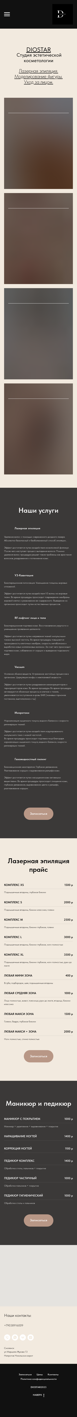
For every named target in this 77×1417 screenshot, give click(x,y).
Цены (40, 1374)
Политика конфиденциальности (39, 1379)
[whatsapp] (15, 1337)
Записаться (25, 1374)
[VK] (23, 1337)
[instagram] (31, 1337)
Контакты (53, 1374)
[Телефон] (7, 1337)
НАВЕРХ (38, 1395)
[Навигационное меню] (7, 14)
